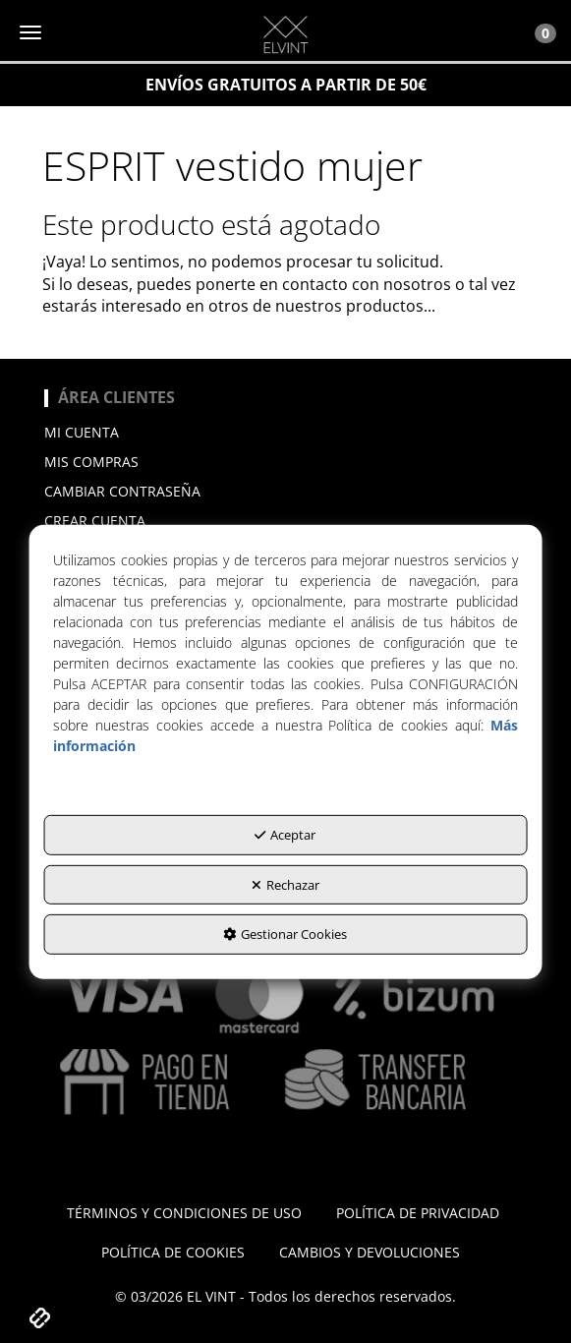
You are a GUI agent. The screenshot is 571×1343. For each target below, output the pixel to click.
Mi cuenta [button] (81, 432)
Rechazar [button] (285, 885)
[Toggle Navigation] (534, 32)
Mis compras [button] (91, 461)
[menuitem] (285, 432)
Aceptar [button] (285, 835)
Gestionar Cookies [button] (285, 934)
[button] (285, 34)
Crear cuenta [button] (94, 520)
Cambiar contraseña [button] (122, 491)
